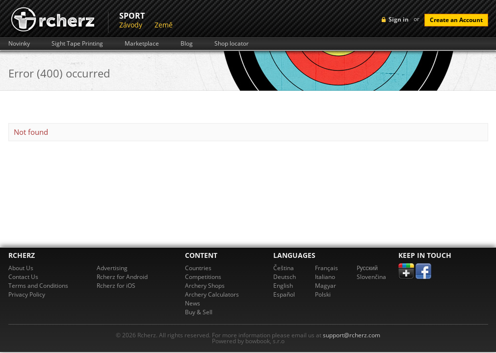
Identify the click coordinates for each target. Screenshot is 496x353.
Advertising (112, 268)
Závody (130, 24)
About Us (20, 268)
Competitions (203, 277)
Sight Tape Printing (77, 44)
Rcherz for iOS (116, 285)
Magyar (325, 285)
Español (284, 294)
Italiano (325, 277)
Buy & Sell (198, 312)
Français (326, 268)
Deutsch (284, 277)
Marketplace (142, 44)
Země (164, 24)
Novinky (19, 44)
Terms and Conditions (38, 285)
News (192, 303)
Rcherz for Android (122, 277)
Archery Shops (205, 285)
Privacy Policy (26, 294)
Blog (187, 44)
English (283, 285)
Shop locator (231, 44)
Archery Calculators (212, 294)
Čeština (283, 268)
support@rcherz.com (351, 335)
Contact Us (23, 277)
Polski (323, 294)
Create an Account (456, 20)
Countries (198, 268)
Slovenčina (371, 277)
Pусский (367, 268)
